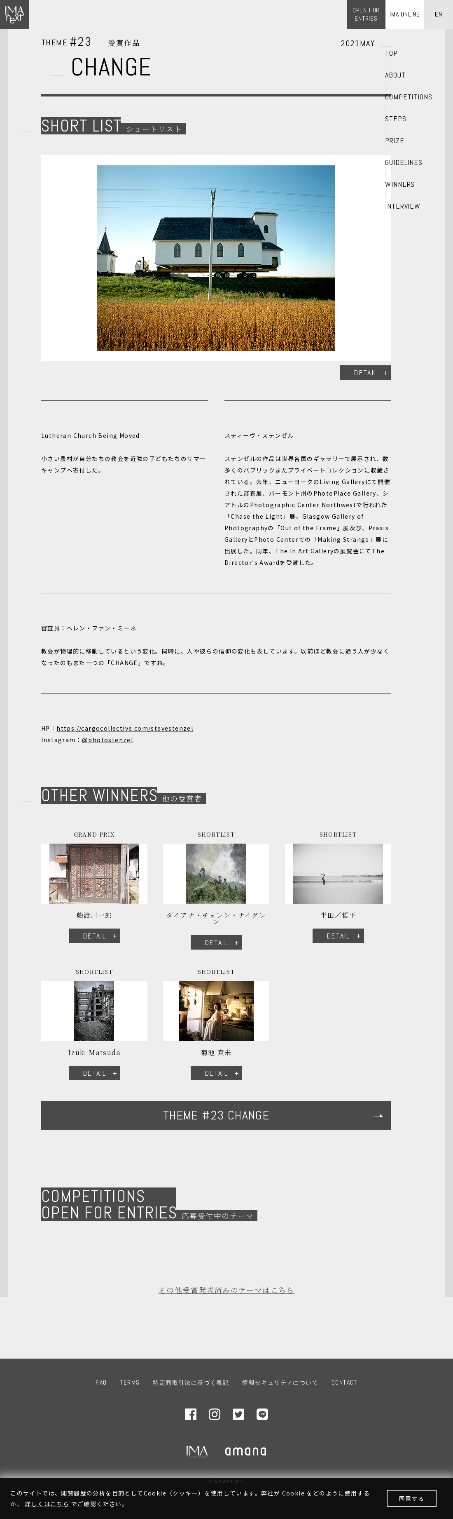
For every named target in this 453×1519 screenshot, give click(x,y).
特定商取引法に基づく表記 (191, 1382)
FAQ (101, 1382)
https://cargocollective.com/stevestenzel (124, 728)
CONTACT (344, 1382)
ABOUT (395, 75)
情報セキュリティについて (280, 1382)
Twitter (238, 1414)
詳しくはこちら (47, 1504)
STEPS (395, 118)
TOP (391, 53)
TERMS (130, 1382)
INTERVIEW (402, 206)
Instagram (214, 1414)
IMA (197, 1451)
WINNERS (400, 184)
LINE (262, 1414)
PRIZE (394, 140)
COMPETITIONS (408, 97)
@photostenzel (107, 740)
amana (246, 1451)
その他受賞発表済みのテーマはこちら (226, 1289)
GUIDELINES (404, 162)
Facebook (190, 1414)
